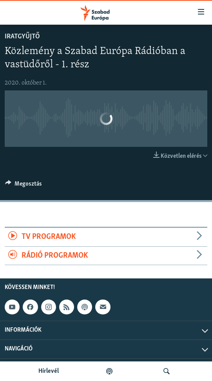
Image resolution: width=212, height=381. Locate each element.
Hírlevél (48, 371)
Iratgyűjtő (22, 36)
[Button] (23, 185)
